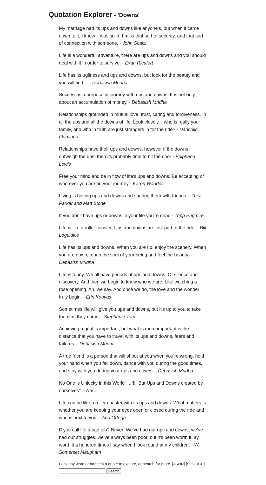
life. (128, 122)
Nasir (91, 390)
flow (116, 176)
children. (181, 445)
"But (141, 383)
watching (184, 281)
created (189, 383)
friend (78, 356)
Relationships (73, 114)
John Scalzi (134, 43)
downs (126, 28)
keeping (102, 410)
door (166, 156)
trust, (146, 114)
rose (63, 289)
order (92, 63)
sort (148, 35)
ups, (91, 156)
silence (181, 274)
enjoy (160, 247)
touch (95, 254)
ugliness (91, 75)
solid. (115, 35)
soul (114, 254)
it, (78, 35)
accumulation (92, 102)
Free (64, 176)
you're (152, 215)
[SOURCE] (195, 464)
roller (90, 227)
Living (65, 195)
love (161, 289)
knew (89, 35)
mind (85, 176)
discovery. (69, 281)
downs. (161, 94)
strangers (134, 129)
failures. (67, 343)
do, (145, 289)
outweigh (68, 156)
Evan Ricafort (139, 63)
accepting (189, 176)
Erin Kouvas (98, 297)
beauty (183, 75)
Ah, (91, 289)
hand (74, 363)
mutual (121, 114)
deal (63, 63)
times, (196, 363)
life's (131, 176)
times (103, 445)
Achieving (69, 328)
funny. (78, 274)
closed (157, 410)
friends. (179, 195)
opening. (78, 289)
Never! (118, 429)
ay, (197, 437)
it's (162, 309)
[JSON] (178, 464)
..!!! (132, 383)
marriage (75, 28)
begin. (75, 297)
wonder (191, 289)
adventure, (109, 55)
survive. (113, 63)
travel (118, 336)
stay (72, 370)
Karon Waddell (148, 183)
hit (150, 156)
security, (167, 35)
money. (120, 102)
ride (191, 410)
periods (119, 274)
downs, (135, 75)
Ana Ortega (114, 417)
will (71, 82)
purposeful (97, 94)
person (101, 356)
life (142, 215)
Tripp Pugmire (189, 215)
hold (199, 356)
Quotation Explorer (80, 14)
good (183, 363)
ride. (191, 227)
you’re (172, 356)
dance (129, 363)
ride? (170, 129)
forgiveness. (188, 114)
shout (132, 356)
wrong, (187, 356)
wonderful (86, 55)
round (152, 445)
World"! (120, 383)
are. (159, 281)
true (67, 356)
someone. (108, 43)
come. (93, 316)
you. (93, 417)
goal (88, 328)
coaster (114, 402)
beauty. (181, 254)
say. (108, 289)
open (138, 410)
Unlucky (89, 383)
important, (109, 328)
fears (180, 336)
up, (150, 247)
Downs (172, 383)
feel (161, 254)
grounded (98, 114)
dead (165, 215)
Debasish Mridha (109, 82)
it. (86, 82)
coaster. (104, 227)
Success (68, 94)
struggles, (86, 437)
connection (75, 43)
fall (105, 363)
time (136, 156)
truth (102, 129)
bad (95, 429)
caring (158, 114)
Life (62, 55)
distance (67, 336)
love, (134, 114)
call (75, 429)
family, (65, 129)
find (79, 82)
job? (105, 429)
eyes (127, 410)
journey (117, 94)
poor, (143, 437)
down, (82, 254)
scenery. (183, 247)
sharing (141, 195)
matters (193, 402)
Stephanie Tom (119, 316)
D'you (65, 429)
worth (182, 437)
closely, (152, 122)
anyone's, (152, 28)
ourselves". (70, 390)
